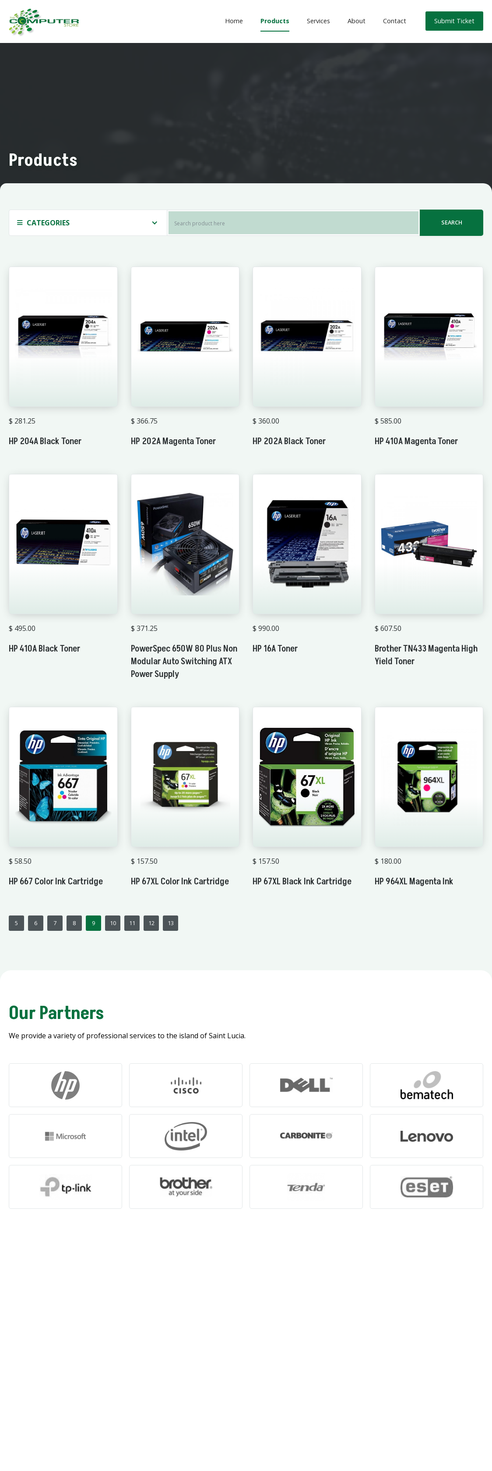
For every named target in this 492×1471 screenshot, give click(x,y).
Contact (394, 21)
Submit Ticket (454, 21)
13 (171, 923)
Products (274, 21)
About (356, 21)
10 (113, 923)
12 (151, 923)
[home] (44, 21)
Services (318, 21)
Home (234, 21)
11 (132, 923)
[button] (88, 223)
